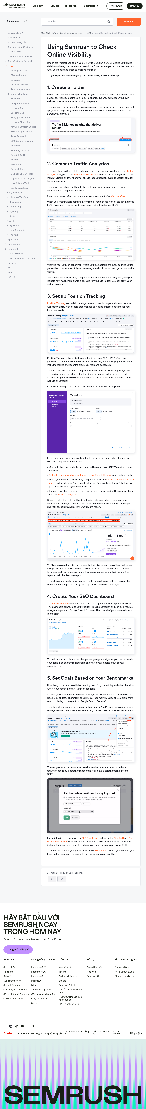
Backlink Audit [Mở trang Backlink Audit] (18, 155)
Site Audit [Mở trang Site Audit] (15, 80)
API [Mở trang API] (9, 267)
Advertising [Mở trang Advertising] (15, 206)
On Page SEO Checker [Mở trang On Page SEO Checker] (22, 174)
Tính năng (8, 972)
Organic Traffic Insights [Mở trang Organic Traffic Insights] (22, 178)
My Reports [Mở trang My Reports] (15, 225)
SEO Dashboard (60, 603)
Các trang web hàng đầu (43, 994)
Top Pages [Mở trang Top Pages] (16, 98)
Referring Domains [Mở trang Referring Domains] (20, 150)
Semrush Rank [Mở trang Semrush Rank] (18, 169)
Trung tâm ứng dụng (41, 990)
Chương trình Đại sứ (124, 976)
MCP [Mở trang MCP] (10, 272)
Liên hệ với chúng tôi (69, 1004)
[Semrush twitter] (33, 1026)
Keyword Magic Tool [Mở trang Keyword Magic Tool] (21, 122)
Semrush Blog (122, 967)
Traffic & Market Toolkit (86, 174)
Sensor (34, 1003)
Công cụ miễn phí (40, 999)
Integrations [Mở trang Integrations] (14, 244)
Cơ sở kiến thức (16, 21)
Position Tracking (56, 303)
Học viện (91, 972)
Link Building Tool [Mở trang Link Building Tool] (20, 183)
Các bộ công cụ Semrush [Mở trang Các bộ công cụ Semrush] (20, 61)
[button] (61, 879)
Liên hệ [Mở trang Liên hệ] (11, 277)
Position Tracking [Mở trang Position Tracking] (19, 84)
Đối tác (62, 981)
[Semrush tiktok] (16, 1026)
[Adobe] (7, 1033)
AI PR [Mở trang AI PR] (11, 220)
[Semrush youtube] (22, 1026)
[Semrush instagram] (11, 1026)
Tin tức (62, 972)
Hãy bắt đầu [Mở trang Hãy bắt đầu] (14, 37)
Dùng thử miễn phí (18, 949)
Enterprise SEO (38, 967)
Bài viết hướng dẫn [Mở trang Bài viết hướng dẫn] (17, 42)
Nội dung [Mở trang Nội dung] (13, 211)
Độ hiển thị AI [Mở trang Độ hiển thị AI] (15, 192)
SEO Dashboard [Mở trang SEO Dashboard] (18, 75)
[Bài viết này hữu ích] (52, 879)
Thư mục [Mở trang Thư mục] (13, 234)
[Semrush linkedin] (5, 1026)
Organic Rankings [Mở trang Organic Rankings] (20, 93)
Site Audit (119, 838)
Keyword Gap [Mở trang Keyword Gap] (17, 108)
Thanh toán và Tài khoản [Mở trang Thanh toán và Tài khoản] (20, 56)
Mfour (34, 985)
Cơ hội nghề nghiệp (68, 976)
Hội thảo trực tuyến (124, 972)
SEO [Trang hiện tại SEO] (11, 66)
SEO (89, 33)
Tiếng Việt (135, 1033)
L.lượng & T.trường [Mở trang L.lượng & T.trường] (18, 197)
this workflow (118, 196)
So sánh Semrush (12, 985)
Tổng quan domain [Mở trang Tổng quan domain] (20, 89)
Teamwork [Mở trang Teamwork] (13, 248)
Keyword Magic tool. (68, 494)
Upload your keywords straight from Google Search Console (80, 475)
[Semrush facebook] (28, 1026)
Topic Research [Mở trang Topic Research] (18, 136)
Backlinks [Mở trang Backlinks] (15, 145)
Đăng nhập (116, 6)
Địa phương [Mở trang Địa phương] (15, 201)
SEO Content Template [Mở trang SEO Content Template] (22, 141)
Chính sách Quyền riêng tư (77, 1032)
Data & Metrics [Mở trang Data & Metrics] (15, 253)
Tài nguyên (71, 6)
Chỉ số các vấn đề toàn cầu (70, 991)
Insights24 (36, 981)
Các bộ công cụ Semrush (71, 33)
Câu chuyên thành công (15, 990)
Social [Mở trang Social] (12, 216)
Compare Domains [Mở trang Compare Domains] (20, 103)
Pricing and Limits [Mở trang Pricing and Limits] (20, 70)
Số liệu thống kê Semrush (16, 994)
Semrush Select (67, 985)
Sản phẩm (37, 6)
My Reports (101, 850)
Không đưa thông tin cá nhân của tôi (70, 998)
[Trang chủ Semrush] (14, 6)
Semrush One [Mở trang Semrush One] (14, 52)
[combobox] (74, 22)
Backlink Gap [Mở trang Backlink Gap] (17, 113)
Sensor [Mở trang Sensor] (14, 159)
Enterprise (89, 6)
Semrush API (93, 976)
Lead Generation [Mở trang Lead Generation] (17, 230)
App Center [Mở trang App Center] (13, 239)
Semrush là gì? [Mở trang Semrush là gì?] (15, 33)
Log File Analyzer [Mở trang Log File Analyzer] (19, 188)
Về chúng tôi (65, 967)
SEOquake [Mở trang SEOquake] (16, 164)
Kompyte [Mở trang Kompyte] (12, 263)
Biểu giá (55, 6)
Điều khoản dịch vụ (101, 1032)
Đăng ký (134, 6)
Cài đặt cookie (116, 1032)
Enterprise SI (37, 976)
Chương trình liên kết (13, 999)
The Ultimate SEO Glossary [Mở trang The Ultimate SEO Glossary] (21, 258)
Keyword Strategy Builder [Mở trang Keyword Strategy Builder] (23, 127)
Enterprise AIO (38, 972)
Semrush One (10, 967)
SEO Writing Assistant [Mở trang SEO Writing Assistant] (21, 131)
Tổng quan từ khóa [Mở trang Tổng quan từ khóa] (20, 117)
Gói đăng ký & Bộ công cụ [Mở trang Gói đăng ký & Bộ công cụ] (20, 47)
